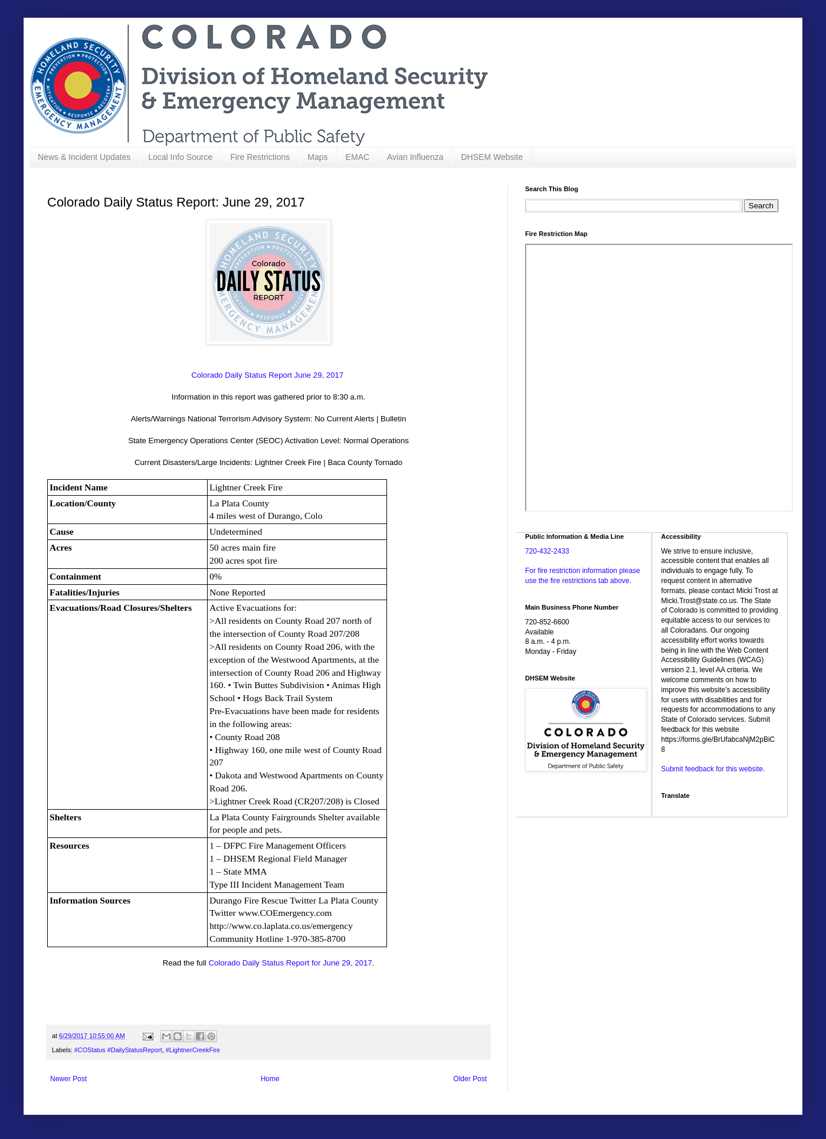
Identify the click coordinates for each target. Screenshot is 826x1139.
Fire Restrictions (260, 157)
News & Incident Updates (84, 157)
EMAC (357, 157)
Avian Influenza (415, 157)
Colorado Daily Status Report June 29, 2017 (268, 375)
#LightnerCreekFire (193, 1049)
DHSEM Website (492, 157)
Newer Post (68, 1079)
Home (270, 1079)
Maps (317, 157)
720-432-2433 (547, 551)
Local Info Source (180, 157)
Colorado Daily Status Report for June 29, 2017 (290, 962)
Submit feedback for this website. (713, 769)
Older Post (470, 1079)
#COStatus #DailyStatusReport (118, 1049)
